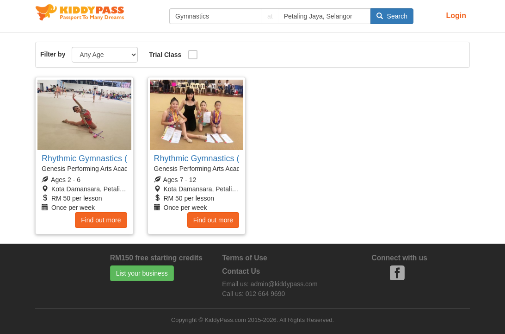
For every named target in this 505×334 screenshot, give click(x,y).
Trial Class (165, 54)
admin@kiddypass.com (284, 284)
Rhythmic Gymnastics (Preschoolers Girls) (120, 158)
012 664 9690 (265, 293)
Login (456, 15)
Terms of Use (244, 258)
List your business (142, 273)
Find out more (101, 220)
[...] (215, 16)
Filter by (52, 54)
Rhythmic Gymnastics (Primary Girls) (222, 158)
